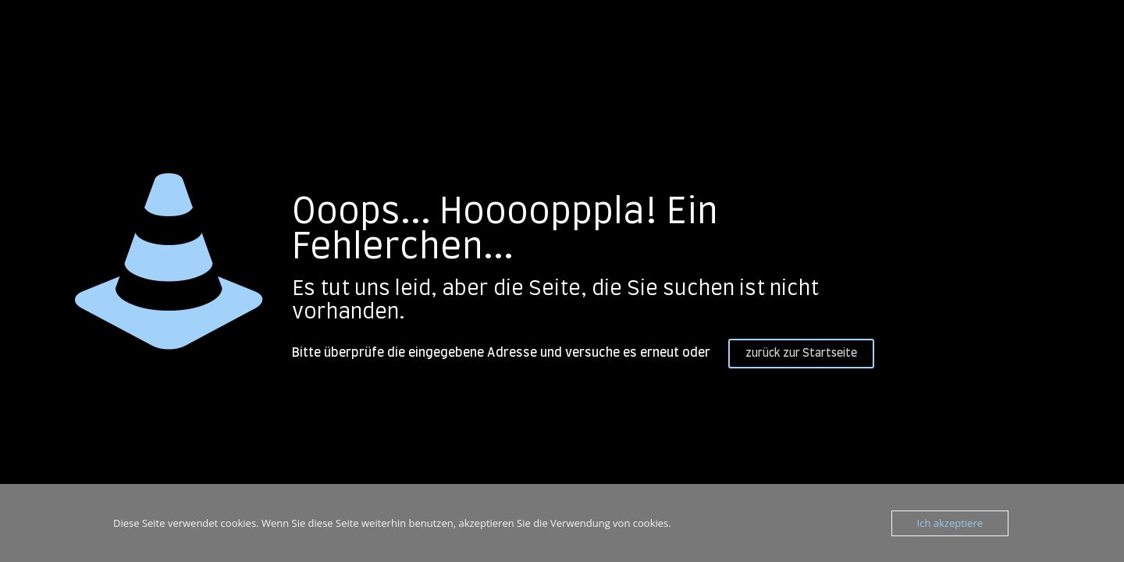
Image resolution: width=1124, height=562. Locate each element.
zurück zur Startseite (801, 353)
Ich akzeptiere (950, 523)
